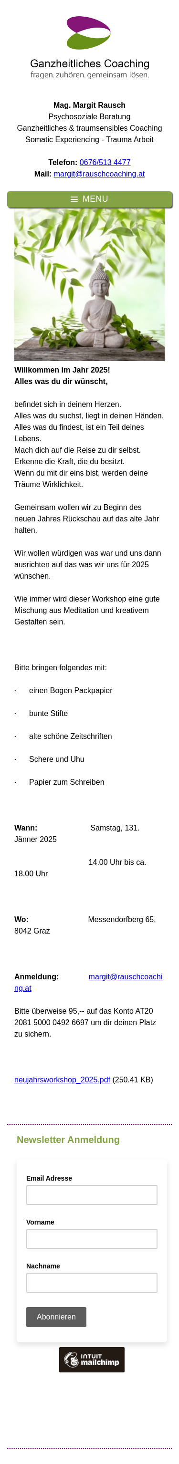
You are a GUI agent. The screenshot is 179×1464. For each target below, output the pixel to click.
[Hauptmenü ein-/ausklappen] (89, 199)
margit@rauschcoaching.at (99, 174)
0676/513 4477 (105, 162)
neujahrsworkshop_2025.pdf (62, 1080)
